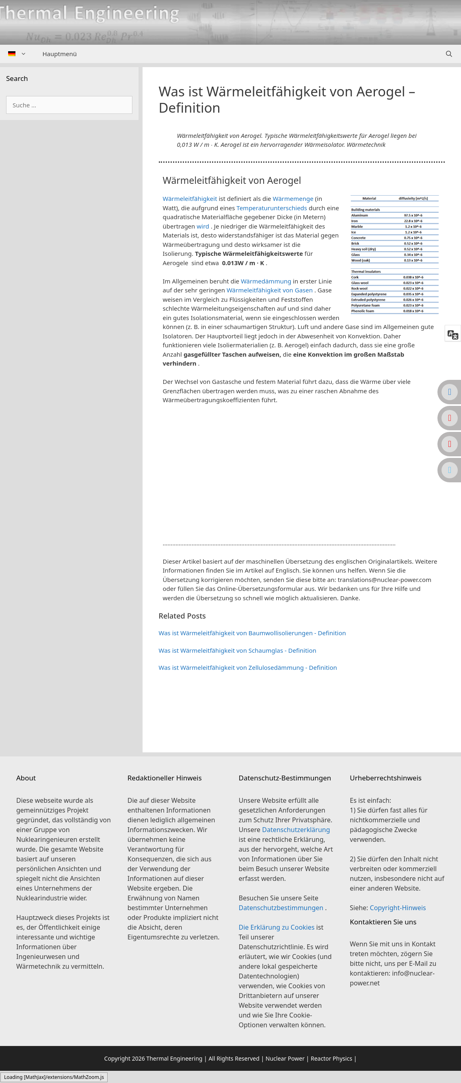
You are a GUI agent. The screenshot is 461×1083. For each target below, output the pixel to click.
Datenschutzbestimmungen (282, 907)
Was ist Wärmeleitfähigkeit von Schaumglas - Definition (237, 650)
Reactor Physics (331, 1058)
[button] (302, 531)
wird (203, 226)
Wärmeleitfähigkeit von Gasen (270, 290)
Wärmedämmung (266, 281)
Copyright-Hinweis (398, 907)
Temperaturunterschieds (271, 208)
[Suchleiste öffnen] (449, 54)
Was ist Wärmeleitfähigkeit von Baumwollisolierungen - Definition (252, 633)
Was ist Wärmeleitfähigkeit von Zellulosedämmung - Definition (248, 667)
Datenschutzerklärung (296, 829)
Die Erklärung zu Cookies (277, 927)
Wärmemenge (293, 198)
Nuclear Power (285, 1058)
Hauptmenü (60, 54)
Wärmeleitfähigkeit (190, 198)
